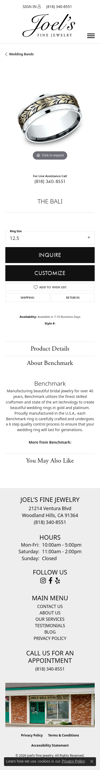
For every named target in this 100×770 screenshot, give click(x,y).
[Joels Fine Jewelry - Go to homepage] (48, 19)
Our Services (50, 619)
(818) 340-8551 (50, 181)
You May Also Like (50, 461)
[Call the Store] (50, 522)
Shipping (28, 297)
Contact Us (50, 606)
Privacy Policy (50, 638)
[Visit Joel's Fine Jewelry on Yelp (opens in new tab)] (57, 580)
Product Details (50, 349)
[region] (50, 117)
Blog (50, 632)
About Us (49, 613)
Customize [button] (50, 273)
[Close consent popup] (91, 761)
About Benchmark (50, 363)
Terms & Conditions (63, 735)
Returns (73, 297)
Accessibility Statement (50, 745)
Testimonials (50, 626)
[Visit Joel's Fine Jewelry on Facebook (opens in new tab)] (51, 580)
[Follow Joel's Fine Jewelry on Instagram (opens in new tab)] (43, 580)
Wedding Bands (21, 54)
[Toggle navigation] (91, 35)
